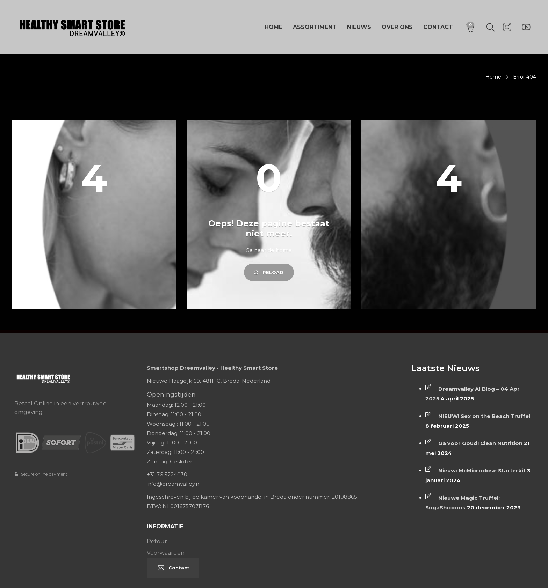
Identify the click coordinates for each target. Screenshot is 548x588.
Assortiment (315, 27)
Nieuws (359, 27)
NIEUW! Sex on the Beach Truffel (484, 416)
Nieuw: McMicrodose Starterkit (482, 470)
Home (273, 27)
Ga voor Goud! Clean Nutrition (480, 443)
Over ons (397, 27)
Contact (438, 27)
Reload (268, 272)
